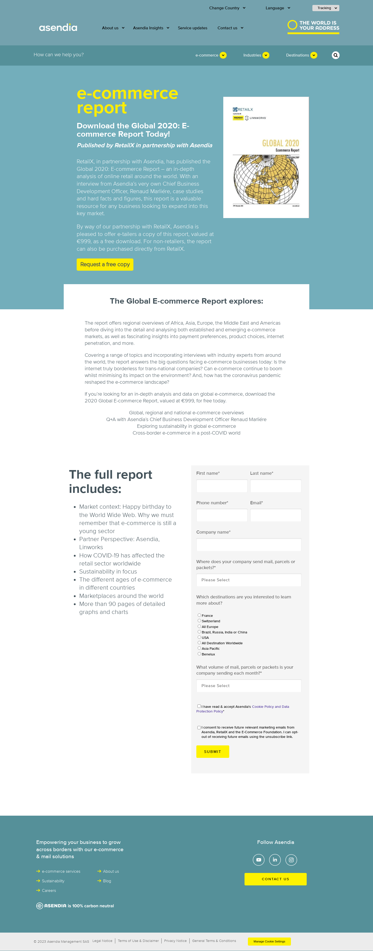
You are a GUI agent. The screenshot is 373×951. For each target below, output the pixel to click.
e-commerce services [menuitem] (61, 871)
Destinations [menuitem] (297, 55)
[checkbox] (248, 635)
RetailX (175, 249)
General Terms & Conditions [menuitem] (214, 941)
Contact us (275, 879)
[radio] (248, 615)
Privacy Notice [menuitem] (175, 941)
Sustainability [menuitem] (53, 881)
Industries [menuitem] (252, 55)
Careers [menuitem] (49, 890)
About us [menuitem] (110, 28)
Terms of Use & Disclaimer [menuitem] (138, 941)
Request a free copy (105, 264)
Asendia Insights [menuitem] (148, 28)
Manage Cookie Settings (269, 941)
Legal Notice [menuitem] (102, 941)
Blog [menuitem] (107, 881)
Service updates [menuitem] (192, 28)
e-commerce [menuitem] (207, 55)
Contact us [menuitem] (227, 28)
